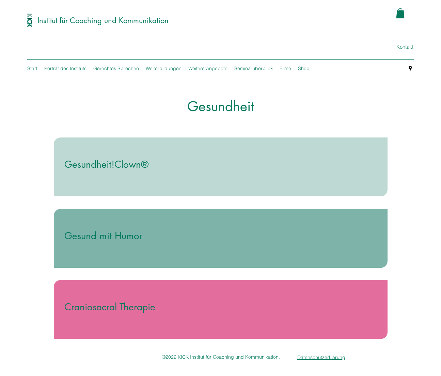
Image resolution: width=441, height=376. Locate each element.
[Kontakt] (404, 47)
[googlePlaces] (410, 68)
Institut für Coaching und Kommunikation (103, 20)
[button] (400, 13)
